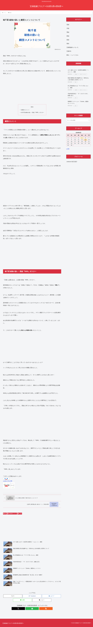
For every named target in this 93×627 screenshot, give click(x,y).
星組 (4, 513)
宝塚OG (69, 51)
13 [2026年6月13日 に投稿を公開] (85, 139)
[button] (41, 600)
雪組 (68, 32)
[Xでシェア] (12, 596)
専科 (68, 43)
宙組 (68, 40)
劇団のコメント (25, 109)
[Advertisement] (32, 89)
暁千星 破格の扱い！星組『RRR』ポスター (32, 112)
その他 (20, 513)
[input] (78, 120)
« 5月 (67, 149)
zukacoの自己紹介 (72, 161)
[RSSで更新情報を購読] (35, 608)
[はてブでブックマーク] (51, 596)
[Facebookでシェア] (32, 596)
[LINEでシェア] (22, 600)
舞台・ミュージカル (72, 55)
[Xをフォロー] (28, 608)
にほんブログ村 (7, 481)
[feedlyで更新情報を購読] (32, 608)
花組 (68, 24)
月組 (68, 28)
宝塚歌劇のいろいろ (12, 513)
